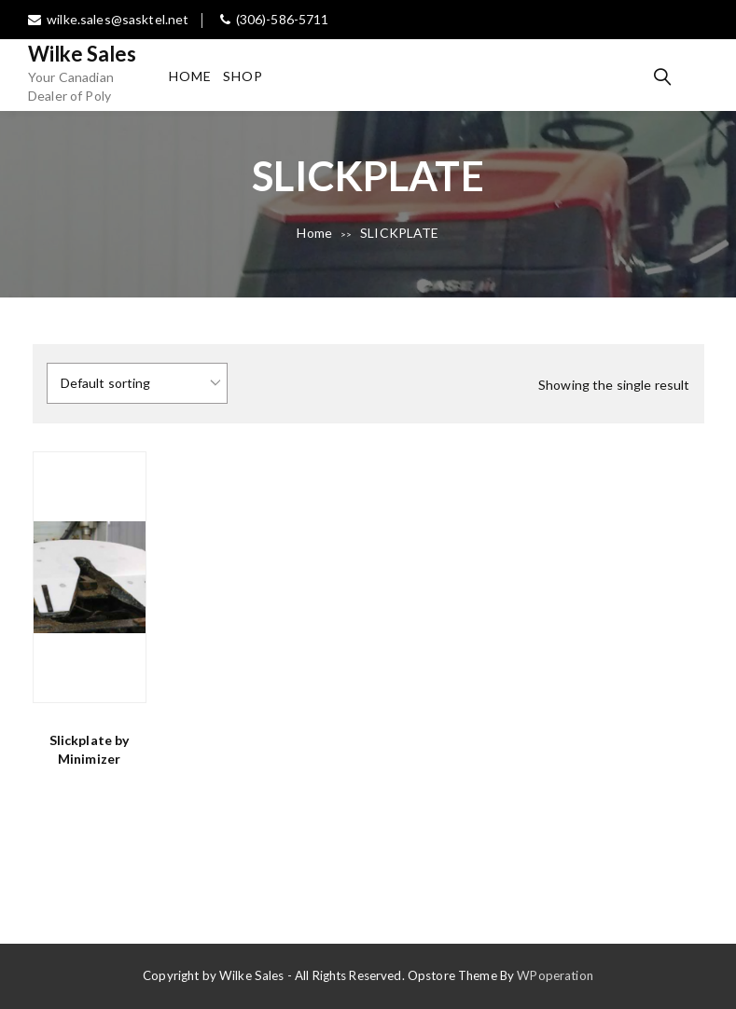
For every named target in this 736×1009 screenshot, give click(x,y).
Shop (243, 76)
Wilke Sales (82, 53)
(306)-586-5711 (274, 19)
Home (190, 76)
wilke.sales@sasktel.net (108, 19)
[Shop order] (137, 383)
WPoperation (555, 975)
